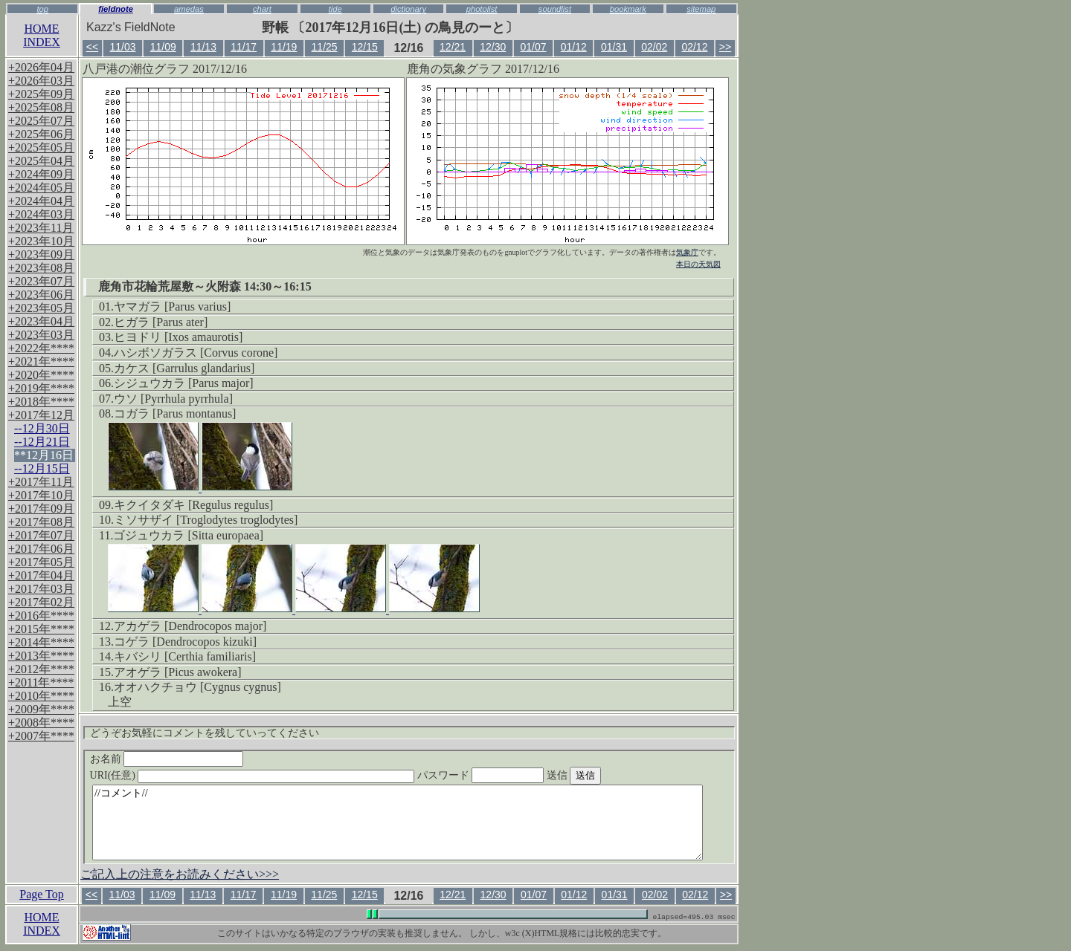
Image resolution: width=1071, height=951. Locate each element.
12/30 (493, 47)
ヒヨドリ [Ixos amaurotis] (178, 337)
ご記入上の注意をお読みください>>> (179, 874)
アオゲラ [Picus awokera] (178, 672)
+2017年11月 (41, 482)
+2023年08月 (41, 268)
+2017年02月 (41, 602)
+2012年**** (41, 669)
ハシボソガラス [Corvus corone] (195, 352)
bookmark (628, 8)
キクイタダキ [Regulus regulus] (193, 505)
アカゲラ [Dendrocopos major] (190, 626)
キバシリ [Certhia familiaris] (185, 656)
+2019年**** (41, 388)
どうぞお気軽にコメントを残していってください (204, 733)
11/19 (284, 47)
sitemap (700, 8)
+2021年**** (41, 361)
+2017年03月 (41, 588)
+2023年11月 (41, 227)
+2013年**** (41, 655)
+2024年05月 (41, 187)
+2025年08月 (41, 107)
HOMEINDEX (41, 35)
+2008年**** (41, 722)
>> (725, 47)
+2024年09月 (41, 174)
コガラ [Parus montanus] (175, 413)
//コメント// (397, 822)
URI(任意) (267, 775)
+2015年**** (41, 629)
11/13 (203, 47)
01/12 (574, 47)
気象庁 (687, 252)
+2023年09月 (41, 254)
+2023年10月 (41, 241)
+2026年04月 (41, 67)
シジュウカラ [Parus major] (184, 383)
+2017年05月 (41, 562)
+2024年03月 (41, 214)
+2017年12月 (41, 415)
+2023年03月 (41, 334)
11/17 (244, 47)
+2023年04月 (41, 321)
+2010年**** (41, 695)
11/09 (163, 47)
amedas (189, 8)
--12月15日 (42, 468)
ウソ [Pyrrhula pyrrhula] (173, 398)
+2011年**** (41, 682)
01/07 (534, 47)
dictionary (408, 8)
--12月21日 (42, 441)
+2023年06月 (41, 294)
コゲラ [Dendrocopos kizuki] (185, 641)
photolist (482, 8)
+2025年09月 (41, 94)
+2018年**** (41, 401)
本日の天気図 (698, 264)
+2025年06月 (41, 134)
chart (262, 8)
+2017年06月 (41, 548)
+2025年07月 (41, 120)
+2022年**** (41, 348)
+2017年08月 (41, 522)
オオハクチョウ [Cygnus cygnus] (197, 687)
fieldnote (115, 8)
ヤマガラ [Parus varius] (172, 306)
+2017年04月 (41, 575)
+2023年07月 (41, 281)
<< (92, 47)
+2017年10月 (41, 495)
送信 (601, 775)
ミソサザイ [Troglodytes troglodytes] (206, 519)
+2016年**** (41, 615)
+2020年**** (41, 375)
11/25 (325, 47)
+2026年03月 (41, 80)
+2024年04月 (41, 201)
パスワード (509, 775)
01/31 (614, 47)
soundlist (554, 8)
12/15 (365, 47)
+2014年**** (41, 642)
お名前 (167, 759)
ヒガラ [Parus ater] (161, 322)
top (42, 8)
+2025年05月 (41, 147)
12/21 (453, 47)
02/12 (694, 47)
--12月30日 (42, 428)
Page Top (41, 894)
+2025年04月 (41, 161)
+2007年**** (41, 736)
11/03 (122, 47)
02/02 (654, 47)
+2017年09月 (41, 508)
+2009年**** (41, 709)
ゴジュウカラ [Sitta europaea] (188, 535)
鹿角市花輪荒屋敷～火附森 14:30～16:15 (205, 286)
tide (335, 8)
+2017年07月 (41, 535)
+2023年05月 (41, 308)
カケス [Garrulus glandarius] (184, 368)
